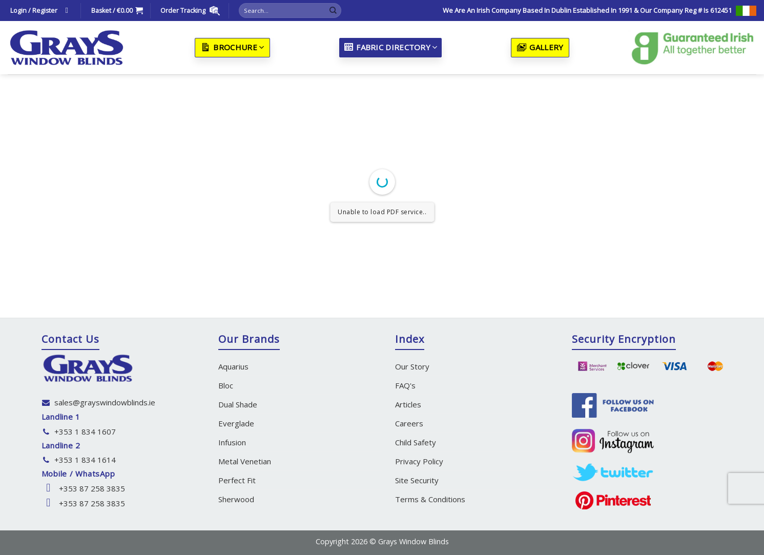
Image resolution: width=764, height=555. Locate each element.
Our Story (412, 366)
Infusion (232, 442)
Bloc (225, 385)
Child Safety (415, 442)
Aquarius (233, 366)
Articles (408, 404)
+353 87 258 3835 (92, 488)
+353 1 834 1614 (85, 460)
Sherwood (236, 499)
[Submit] (333, 10)
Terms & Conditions (430, 499)
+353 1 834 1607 (85, 431)
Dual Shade (237, 404)
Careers (409, 423)
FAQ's (405, 385)
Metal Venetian (244, 461)
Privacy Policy (419, 461)
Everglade (236, 423)
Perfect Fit (237, 480)
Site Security (417, 480)
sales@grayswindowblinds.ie (104, 402)
